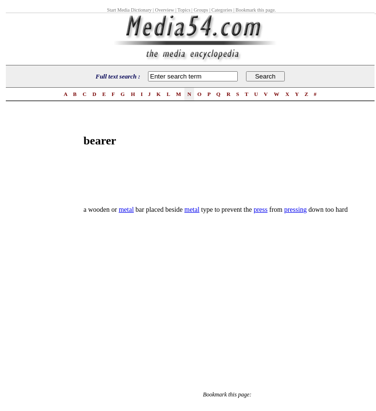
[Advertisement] (44, 259)
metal (126, 209)
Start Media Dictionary (129, 10)
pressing (295, 209)
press (261, 209)
